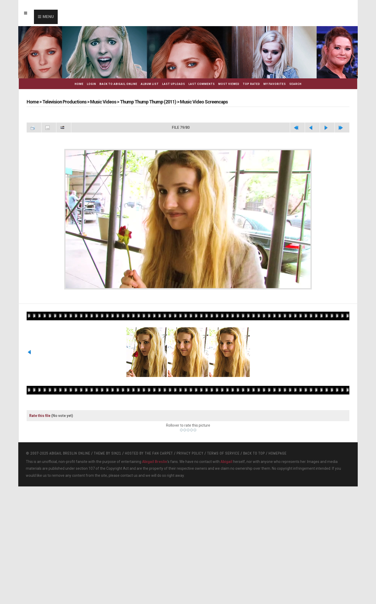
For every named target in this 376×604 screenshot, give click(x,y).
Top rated (251, 84)
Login (91, 84)
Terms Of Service (223, 463)
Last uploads (173, 84)
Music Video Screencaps (204, 101)
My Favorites (274, 84)
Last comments (202, 84)
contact (126, 486)
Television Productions (64, 101)
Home (79, 84)
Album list (150, 84)
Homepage (277, 463)
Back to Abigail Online (118, 84)
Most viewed (228, 84)
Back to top (254, 463)
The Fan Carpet (159, 463)
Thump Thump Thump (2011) (148, 101)
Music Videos (103, 101)
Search (295, 84)
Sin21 (116, 463)
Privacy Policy (190, 463)
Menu (48, 16)
